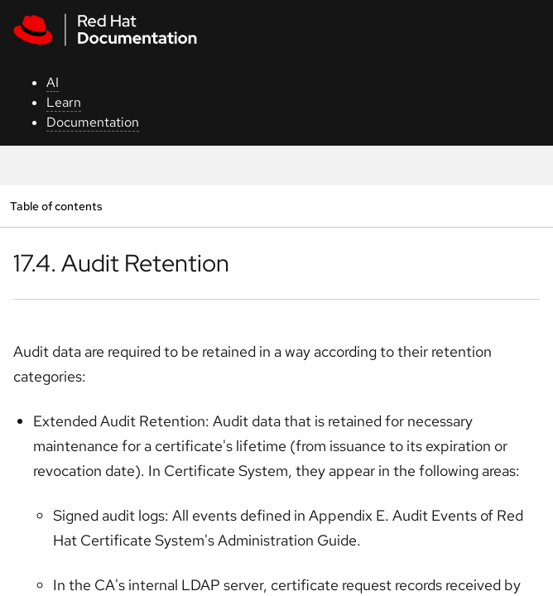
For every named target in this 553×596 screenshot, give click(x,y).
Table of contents (56, 206)
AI (52, 82)
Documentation (92, 122)
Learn (63, 102)
